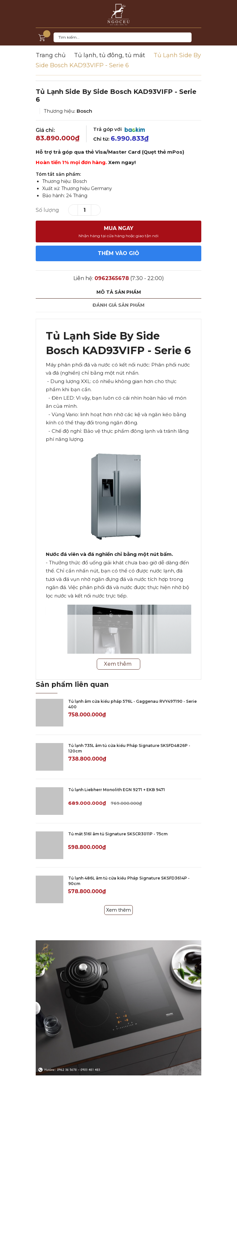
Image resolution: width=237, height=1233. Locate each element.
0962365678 (111, 278)
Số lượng (47, 210)
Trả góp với (119, 129)
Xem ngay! (122, 162)
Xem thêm (118, 910)
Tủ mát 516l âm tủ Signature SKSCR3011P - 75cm (118, 833)
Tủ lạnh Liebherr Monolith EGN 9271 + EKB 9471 (116, 789)
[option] (118, 80)
